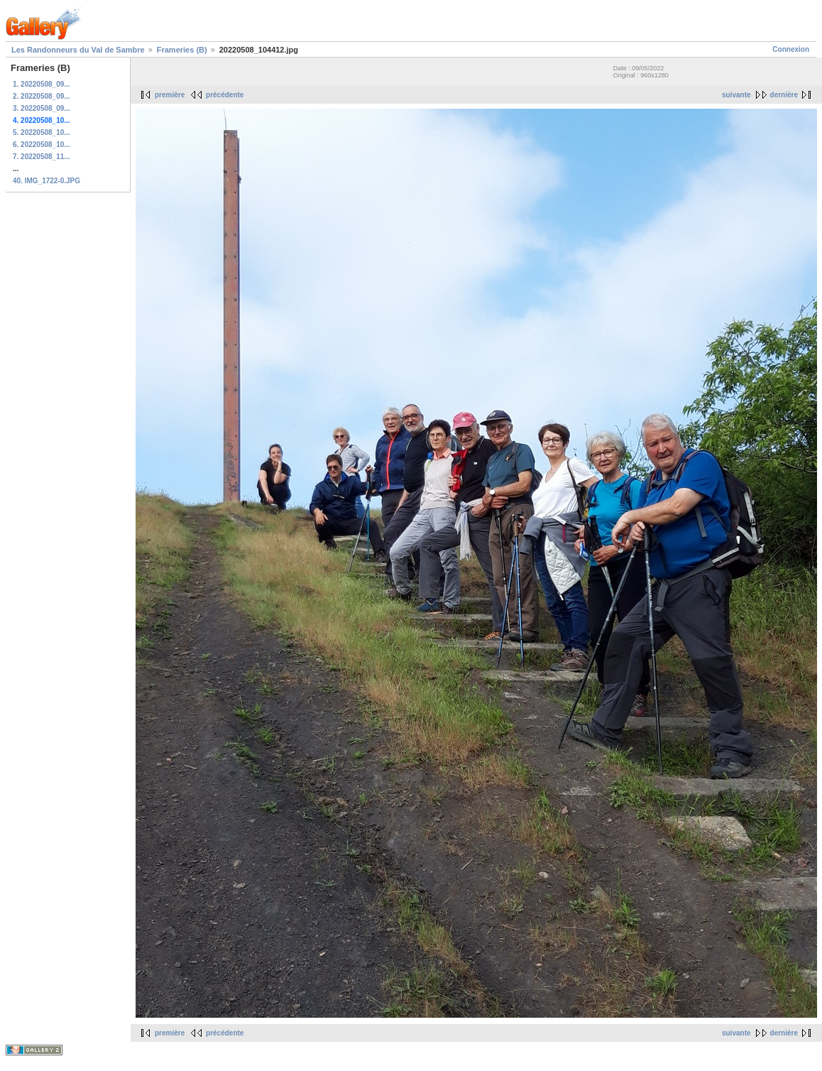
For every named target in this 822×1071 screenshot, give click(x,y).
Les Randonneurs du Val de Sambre (78, 49)
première (170, 95)
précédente (224, 95)
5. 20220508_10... (41, 132)
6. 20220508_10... (41, 144)
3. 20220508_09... (41, 108)
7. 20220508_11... (41, 157)
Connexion (790, 49)
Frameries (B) (182, 49)
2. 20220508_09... (41, 96)
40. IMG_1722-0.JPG (46, 181)
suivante (736, 95)
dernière (784, 95)
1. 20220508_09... (41, 84)
